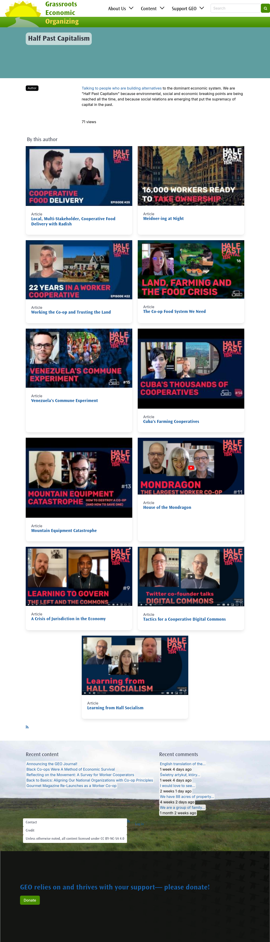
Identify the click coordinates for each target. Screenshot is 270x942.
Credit (30, 830)
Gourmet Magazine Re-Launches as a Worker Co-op (71, 785)
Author (32, 88)
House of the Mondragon (167, 507)
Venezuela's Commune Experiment (64, 401)
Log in (139, 824)
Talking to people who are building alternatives (122, 88)
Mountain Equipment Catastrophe (64, 531)
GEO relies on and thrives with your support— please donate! (115, 888)
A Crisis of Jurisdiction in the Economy (68, 619)
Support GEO (184, 9)
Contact (31, 822)
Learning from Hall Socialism (115, 708)
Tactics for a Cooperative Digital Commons (184, 619)
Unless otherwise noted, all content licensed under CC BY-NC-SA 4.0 (75, 839)
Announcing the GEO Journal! (51, 764)
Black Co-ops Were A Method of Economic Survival (70, 769)
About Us (117, 9)
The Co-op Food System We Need (174, 312)
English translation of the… (183, 764)
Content (149, 9)
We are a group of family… (182, 807)
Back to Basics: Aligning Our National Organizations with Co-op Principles (89, 780)
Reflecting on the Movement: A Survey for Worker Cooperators (80, 774)
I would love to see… (177, 785)
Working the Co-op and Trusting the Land (71, 312)
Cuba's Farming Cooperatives (171, 422)
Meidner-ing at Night (163, 219)
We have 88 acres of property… (187, 796)
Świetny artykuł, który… (180, 774)
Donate (30, 900)
